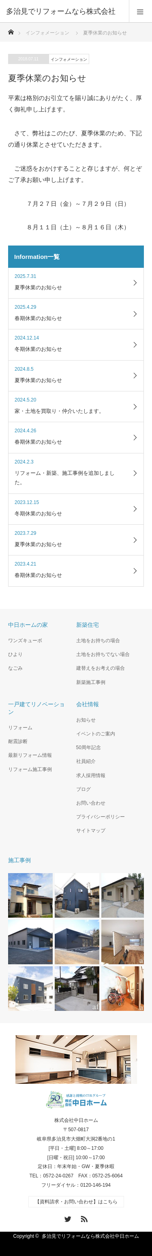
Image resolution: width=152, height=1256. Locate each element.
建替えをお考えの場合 (100, 668)
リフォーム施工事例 (30, 769)
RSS (83, 1217)
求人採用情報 (90, 775)
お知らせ (86, 720)
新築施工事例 (90, 682)
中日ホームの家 (28, 625)
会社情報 (87, 704)
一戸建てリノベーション (36, 708)
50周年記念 (88, 747)
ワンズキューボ (25, 640)
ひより (15, 654)
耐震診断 (18, 741)
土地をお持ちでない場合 (103, 654)
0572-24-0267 (58, 1176)
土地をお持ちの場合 (98, 640)
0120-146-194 (95, 1185)
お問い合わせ (90, 803)
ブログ (83, 789)
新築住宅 (87, 625)
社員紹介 (86, 761)
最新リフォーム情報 (30, 755)
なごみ (15, 668)
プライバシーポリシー (100, 817)
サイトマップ (90, 830)
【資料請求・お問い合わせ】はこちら (76, 1202)
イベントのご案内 (95, 734)
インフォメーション (69, 59)
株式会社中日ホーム (76, 1120)
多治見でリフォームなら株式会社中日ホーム (90, 1236)
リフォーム (20, 728)
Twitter (67, 1217)
